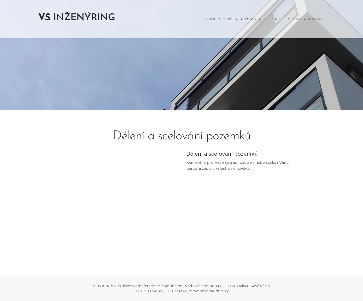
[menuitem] (214, 19)
